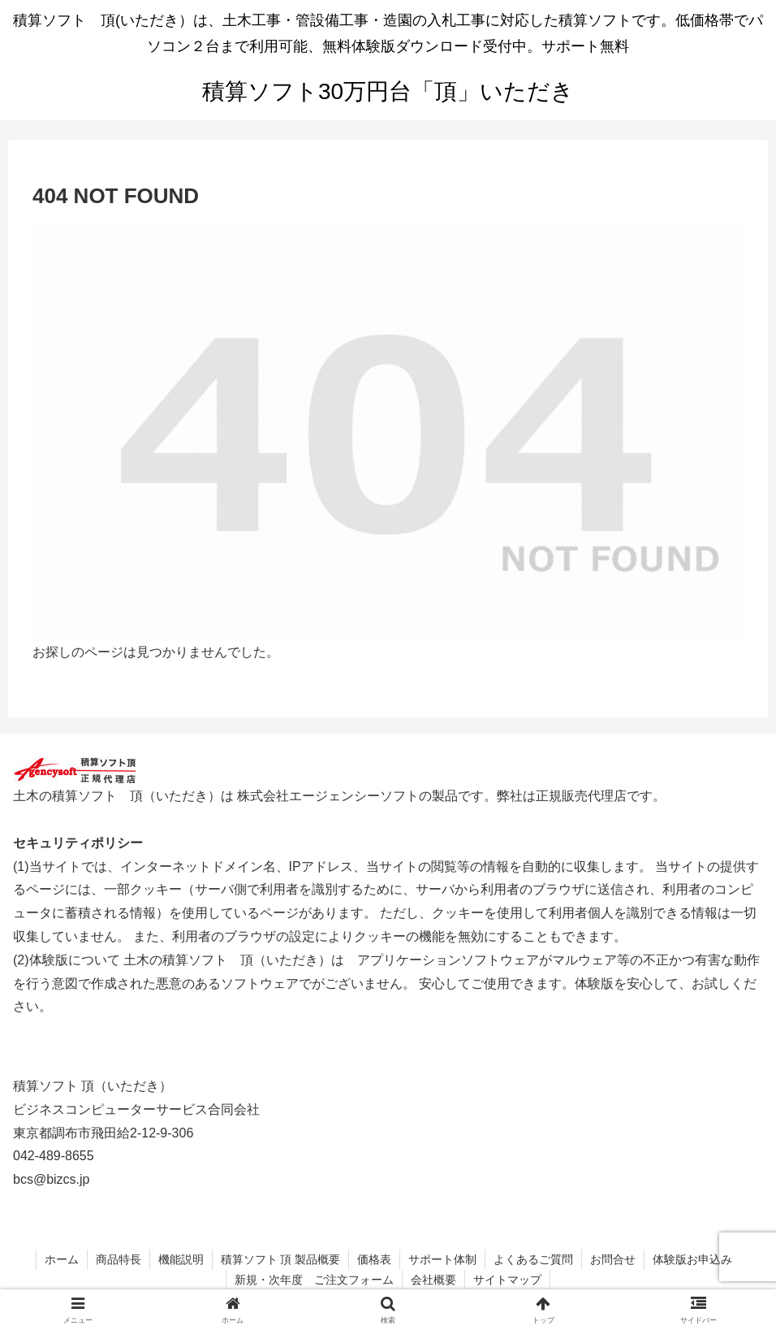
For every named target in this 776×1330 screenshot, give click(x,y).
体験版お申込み (692, 1259)
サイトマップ (507, 1279)
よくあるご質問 (533, 1259)
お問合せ (613, 1259)
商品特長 (118, 1259)
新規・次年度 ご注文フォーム (314, 1279)
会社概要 (433, 1279)
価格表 (374, 1259)
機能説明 (181, 1259)
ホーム (62, 1259)
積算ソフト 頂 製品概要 (281, 1259)
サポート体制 (442, 1259)
